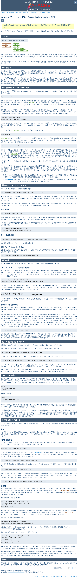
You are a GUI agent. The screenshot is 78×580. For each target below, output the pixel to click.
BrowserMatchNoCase (20, 51)
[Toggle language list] (2, 20)
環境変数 (38, 452)
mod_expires (6, 47)
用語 (58, 576)
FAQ (54, 576)
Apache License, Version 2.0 (16, 572)
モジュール (38, 576)
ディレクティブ (47, 576)
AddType (16, 47)
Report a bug (73, 576)
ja (73, 568)
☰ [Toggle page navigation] (75, 2)
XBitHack (16, 45)
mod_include (6, 43)
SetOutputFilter (19, 49)
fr (70, 568)
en (63, 568)
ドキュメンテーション (22, 12)
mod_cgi (5, 45)
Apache (3, 12)
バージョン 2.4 (35, 12)
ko (76, 568)
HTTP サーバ (10, 12)
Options (16, 43)
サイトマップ (65, 576)
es (67, 568)
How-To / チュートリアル (48, 12)
